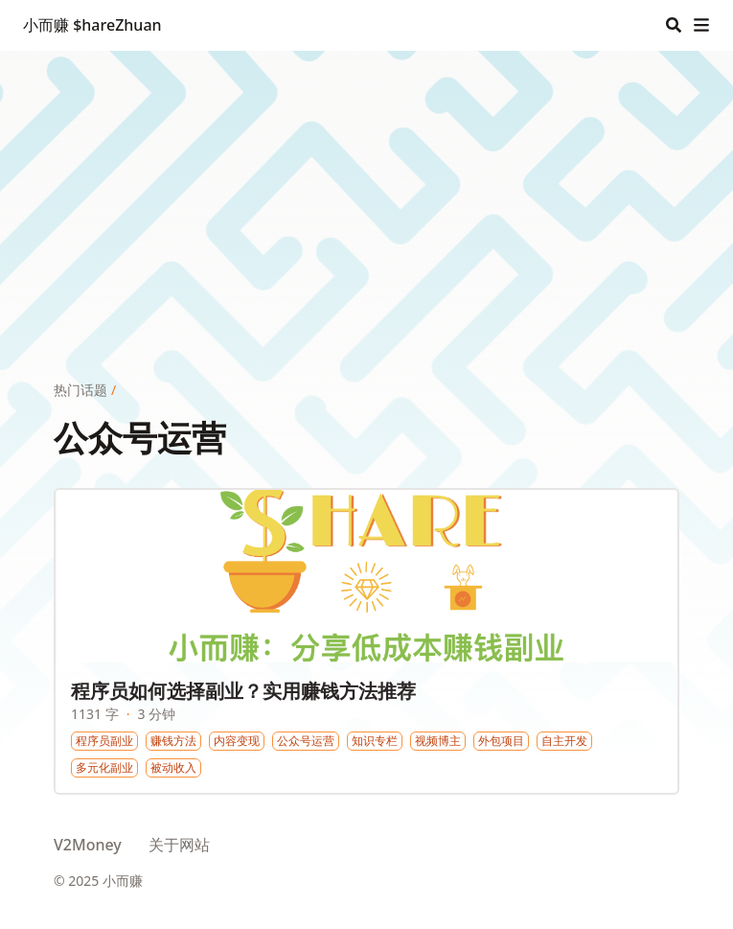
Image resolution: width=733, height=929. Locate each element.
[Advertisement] (366, 185)
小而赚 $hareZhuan (92, 24)
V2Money (88, 844)
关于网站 (179, 844)
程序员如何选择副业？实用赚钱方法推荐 (243, 691)
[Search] (673, 25)
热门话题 (80, 390)
